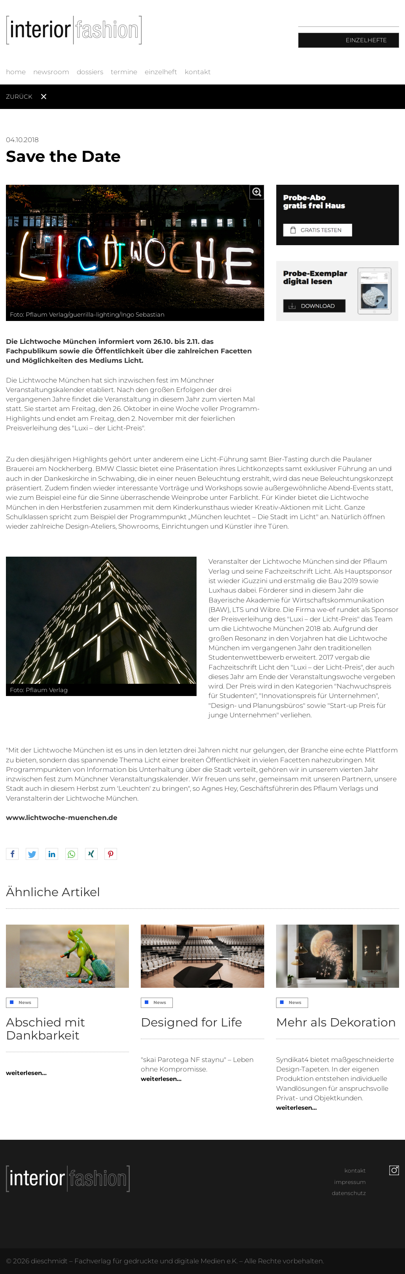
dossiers (90, 72)
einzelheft (161, 72)
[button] (12, 854)
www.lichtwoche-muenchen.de (61, 818)
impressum (350, 1182)
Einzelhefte (366, 40)
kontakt (198, 72)
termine (124, 72)
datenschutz (349, 1193)
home (16, 72)
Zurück (19, 96)
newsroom (51, 72)
